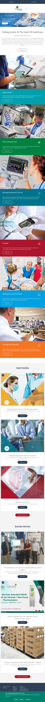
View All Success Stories (22, 676)
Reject (21, 699)
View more (7, 100)
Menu (11, 2)
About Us (22, 50)
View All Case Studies (22, 515)
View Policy (27, 699)
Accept (16, 699)
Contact (33, 2)
